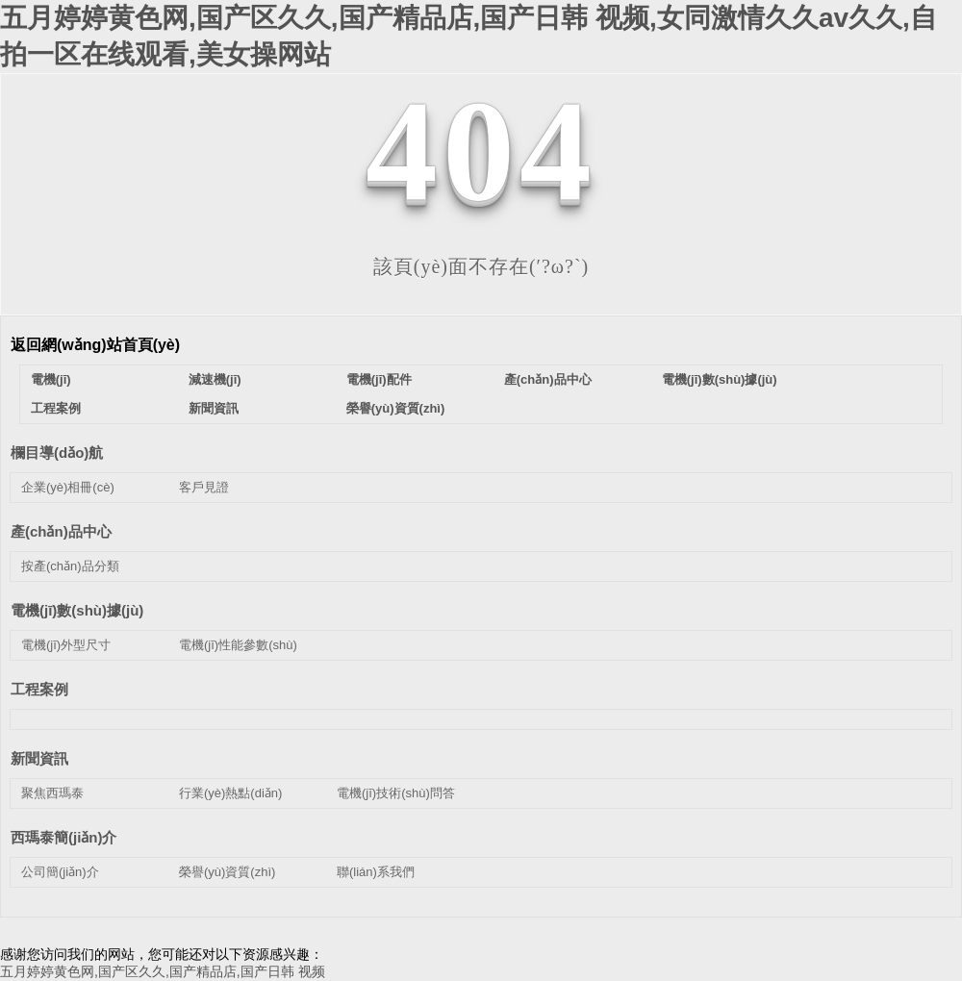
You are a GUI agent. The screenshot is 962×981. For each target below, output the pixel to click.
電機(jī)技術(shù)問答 (396, 793)
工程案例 (56, 408)
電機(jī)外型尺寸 (66, 645)
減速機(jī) (215, 379)
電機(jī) (51, 379)
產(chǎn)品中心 (548, 379)
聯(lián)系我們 (376, 872)
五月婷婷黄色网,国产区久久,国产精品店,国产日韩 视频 (162, 971)
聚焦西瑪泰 (52, 793)
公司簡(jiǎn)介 (60, 872)
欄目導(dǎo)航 (57, 452)
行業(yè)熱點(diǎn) (230, 793)
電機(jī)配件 (379, 379)
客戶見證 (204, 487)
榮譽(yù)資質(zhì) (395, 408)
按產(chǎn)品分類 (70, 566)
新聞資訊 (214, 408)
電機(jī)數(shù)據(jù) (719, 379)
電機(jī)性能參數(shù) (238, 645)
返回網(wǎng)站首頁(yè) (95, 345)
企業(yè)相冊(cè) (67, 487)
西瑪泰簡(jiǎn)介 (64, 837)
